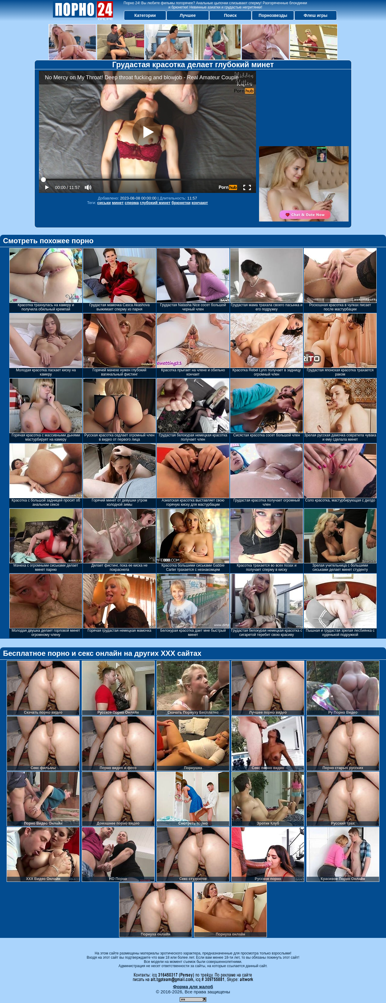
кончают (199, 202)
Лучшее (188, 15)
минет (118, 202)
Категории (145, 15)
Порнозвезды (273, 15)
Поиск (230, 15)
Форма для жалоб (193, 986)
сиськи (104, 202)
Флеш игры (315, 15)
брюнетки (181, 202)
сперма (132, 202)
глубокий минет (155, 202)
